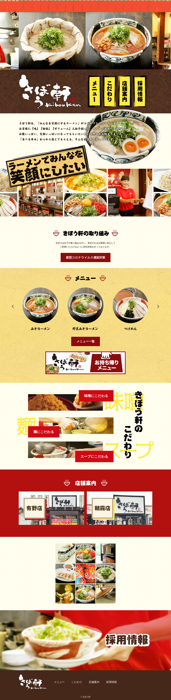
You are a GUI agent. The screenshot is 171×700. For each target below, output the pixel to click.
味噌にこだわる (96, 396)
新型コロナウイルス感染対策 (85, 257)
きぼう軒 (50, 91)
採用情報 (140, 91)
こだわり (110, 91)
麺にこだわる (43, 432)
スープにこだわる (94, 456)
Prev (13, 306)
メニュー (95, 91)
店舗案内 (125, 91)
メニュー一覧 (86, 341)
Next (158, 306)
